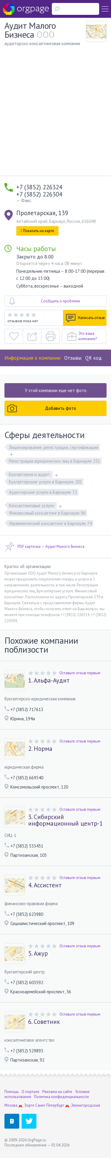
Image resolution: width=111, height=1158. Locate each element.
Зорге (29, 1105)
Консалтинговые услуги (32, 505)
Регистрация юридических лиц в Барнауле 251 (54, 461)
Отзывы (72, 358)
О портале (30, 1091)
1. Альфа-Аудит (49, 680)
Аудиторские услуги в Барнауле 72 (43, 492)
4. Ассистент (45, 885)
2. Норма (40, 748)
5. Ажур (38, 953)
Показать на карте (37, 230)
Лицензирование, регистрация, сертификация (53, 447)
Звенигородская (85, 1105)
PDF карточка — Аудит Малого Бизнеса (44, 547)
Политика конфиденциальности (61, 1096)
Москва (10, 1105)
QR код (93, 358)
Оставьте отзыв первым (79, 672)
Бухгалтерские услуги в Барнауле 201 (45, 482)
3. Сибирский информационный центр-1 (65, 820)
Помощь (11, 1091)
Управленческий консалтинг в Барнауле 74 (50, 523)
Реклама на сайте (57, 1091)
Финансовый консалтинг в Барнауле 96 (47, 513)
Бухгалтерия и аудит (30, 474)
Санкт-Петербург (49, 1105)
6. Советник (44, 1022)
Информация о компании (32, 358)
